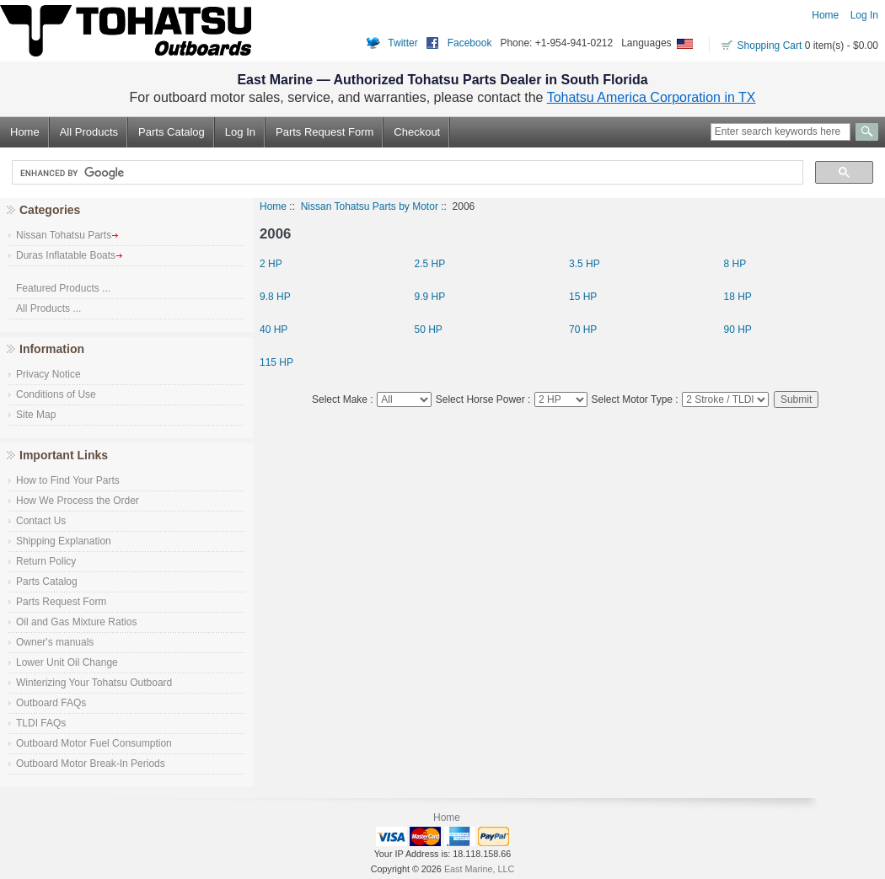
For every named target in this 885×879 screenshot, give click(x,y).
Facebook (470, 43)
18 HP (738, 296)
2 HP (271, 263)
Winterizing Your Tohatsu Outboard (94, 683)
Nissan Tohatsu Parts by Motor (369, 206)
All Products (89, 132)
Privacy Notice (48, 374)
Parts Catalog (171, 132)
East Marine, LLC (479, 869)
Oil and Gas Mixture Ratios (76, 622)
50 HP (428, 329)
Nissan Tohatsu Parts (67, 235)
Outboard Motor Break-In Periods (90, 763)
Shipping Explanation (63, 541)
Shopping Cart (770, 45)
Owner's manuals (55, 642)
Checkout (417, 132)
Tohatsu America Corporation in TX (651, 97)
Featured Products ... (63, 288)
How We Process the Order (77, 500)
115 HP (276, 362)
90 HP (738, 329)
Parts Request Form (324, 132)
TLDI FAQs (41, 723)
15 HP (583, 296)
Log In (864, 15)
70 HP (583, 329)
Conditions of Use (56, 394)
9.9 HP (430, 296)
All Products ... (48, 308)
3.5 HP (584, 263)
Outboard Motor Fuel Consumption (94, 743)
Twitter (402, 43)
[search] (405, 172)
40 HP (273, 329)
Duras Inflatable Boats (69, 255)
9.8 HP (275, 296)
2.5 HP (430, 263)
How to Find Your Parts (68, 480)
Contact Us (41, 521)
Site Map (36, 415)
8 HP (735, 263)
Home (825, 15)
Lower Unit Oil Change (67, 662)
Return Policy (46, 561)
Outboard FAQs (51, 703)
